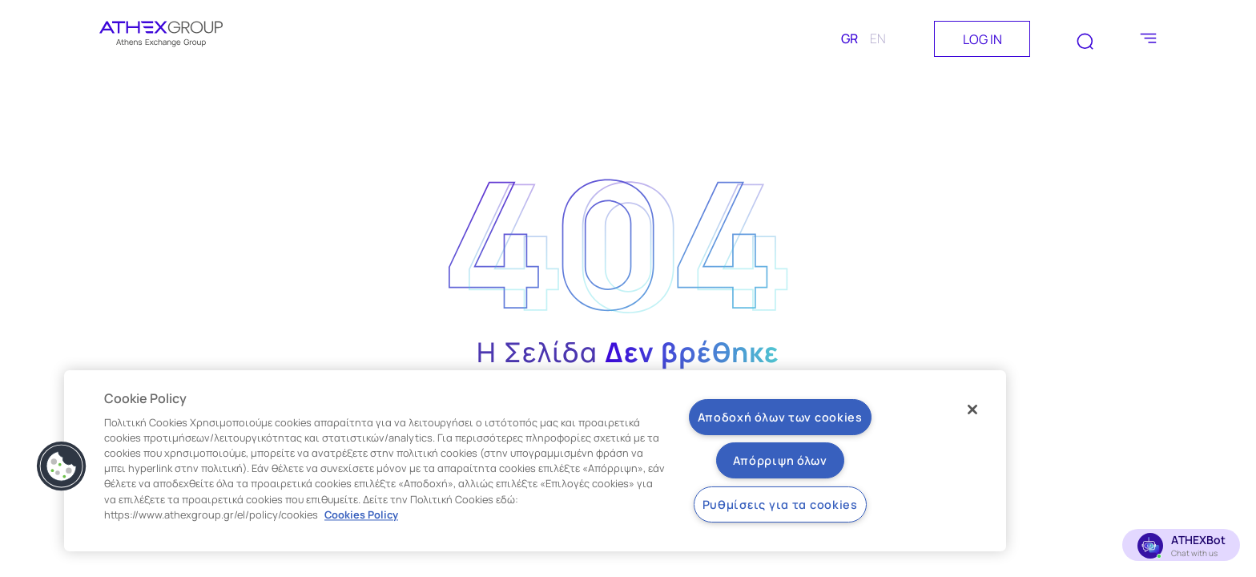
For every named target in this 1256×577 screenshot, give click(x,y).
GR (849, 38)
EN (878, 38)
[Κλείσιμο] (972, 409)
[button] (61, 466)
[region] (535, 460)
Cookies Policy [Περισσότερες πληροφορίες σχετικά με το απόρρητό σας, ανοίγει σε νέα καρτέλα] (361, 514)
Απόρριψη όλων (780, 460)
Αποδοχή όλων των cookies (780, 417)
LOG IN (982, 39)
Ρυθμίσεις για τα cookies (780, 504)
